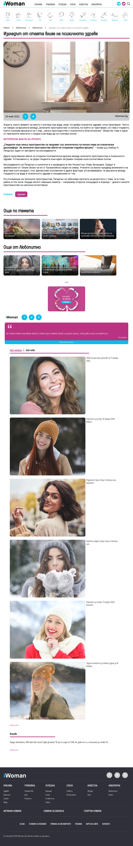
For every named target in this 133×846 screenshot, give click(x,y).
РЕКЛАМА (78, 824)
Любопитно (113, 791)
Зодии (47, 802)
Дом (25, 795)
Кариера (48, 791)
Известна (83, 4)
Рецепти (27, 798)
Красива (38, 4)
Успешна (62, 4)
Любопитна (96, 4)
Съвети (69, 791)
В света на (49, 798)
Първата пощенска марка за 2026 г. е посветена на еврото (97, 271)
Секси (73, 4)
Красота (6, 795)
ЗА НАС (22, 824)
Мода (5, 802)
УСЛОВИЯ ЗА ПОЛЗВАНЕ (37, 824)
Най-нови (30, 350)
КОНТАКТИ (106, 824)
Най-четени (16, 350)
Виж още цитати (66, 342)
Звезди (90, 791)
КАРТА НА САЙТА (92, 824)
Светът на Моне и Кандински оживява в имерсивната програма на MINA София (59, 270)
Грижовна (50, 4)
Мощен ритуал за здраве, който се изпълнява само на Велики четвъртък (97, 234)
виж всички (14, 725)
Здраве (6, 791)
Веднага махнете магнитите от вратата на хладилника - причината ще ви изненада (59, 233)
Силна (47, 795)
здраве (21, 194)
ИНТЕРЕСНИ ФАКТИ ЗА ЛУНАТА (22, 139)
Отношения (71, 795)
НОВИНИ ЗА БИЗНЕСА (54, 811)
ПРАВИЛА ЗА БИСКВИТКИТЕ (60, 824)
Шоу (89, 795)
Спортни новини (92, 811)
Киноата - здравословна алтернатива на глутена (22, 234)
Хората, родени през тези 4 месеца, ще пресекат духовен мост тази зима (20, 270)
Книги (111, 795)
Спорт (6, 798)
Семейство (28, 791)
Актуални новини (12, 811)
